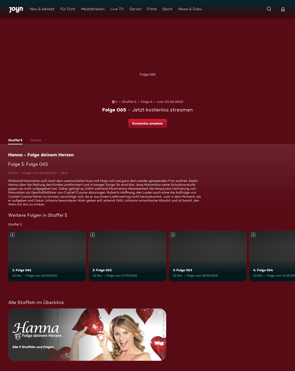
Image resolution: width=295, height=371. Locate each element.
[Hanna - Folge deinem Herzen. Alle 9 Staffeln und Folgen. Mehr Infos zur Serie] (87, 335)
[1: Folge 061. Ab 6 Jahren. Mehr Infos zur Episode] (47, 256)
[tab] (15, 140)
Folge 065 (147, 74)
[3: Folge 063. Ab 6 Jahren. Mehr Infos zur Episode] (208, 256)
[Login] (283, 9)
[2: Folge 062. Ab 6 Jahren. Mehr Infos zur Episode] (127, 256)
